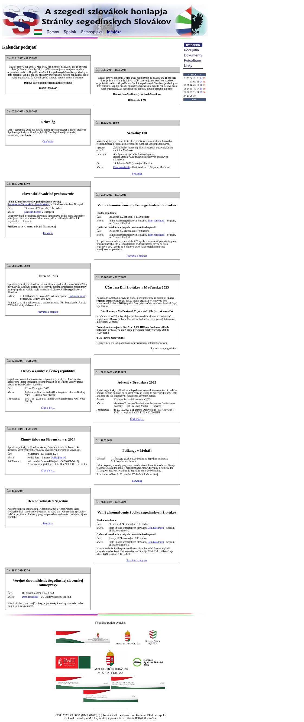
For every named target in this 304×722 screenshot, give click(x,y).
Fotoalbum (192, 60)
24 (198, 92)
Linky (188, 66)
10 (198, 85)
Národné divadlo (32, 212)
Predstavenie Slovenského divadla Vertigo (29, 204)
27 (185, 96)
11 (201, 85)
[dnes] (194, 99)
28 (188, 96)
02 (194, 82)
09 (194, 85)
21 (188, 92)
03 (198, 82)
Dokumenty (193, 55)
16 (194, 89)
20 (185, 92)
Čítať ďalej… (48, 408)
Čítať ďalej (47, 141)
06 (185, 85)
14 (188, 89)
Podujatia (191, 50)
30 (194, 96)
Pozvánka (137, 173)
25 (201, 92)
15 (191, 89)
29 (191, 96)
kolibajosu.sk (58, 457)
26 (204, 92)
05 (204, 82)
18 (201, 89)
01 (191, 82)
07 (188, 85)
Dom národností (121, 167)
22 (191, 92)
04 (201, 82)
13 (185, 89)
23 (194, 92)
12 (204, 85)
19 (204, 89)
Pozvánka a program (137, 256)
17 (198, 89)
